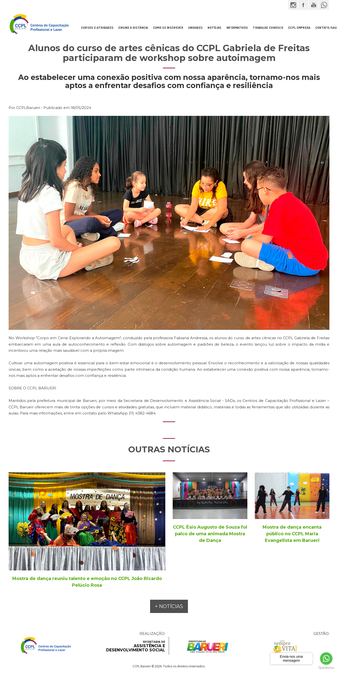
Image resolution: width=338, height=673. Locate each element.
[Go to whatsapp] (326, 658)
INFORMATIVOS (237, 28)
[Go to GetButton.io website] (326, 668)
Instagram (293, 5)
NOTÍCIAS (214, 28)
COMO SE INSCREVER (168, 28)
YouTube (314, 5)
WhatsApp (324, 5)
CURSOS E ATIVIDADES (97, 28)
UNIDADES (195, 28)
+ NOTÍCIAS (169, 606)
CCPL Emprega (299, 28)
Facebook (303, 5)
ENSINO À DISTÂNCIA (133, 28)
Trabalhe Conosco (268, 28)
